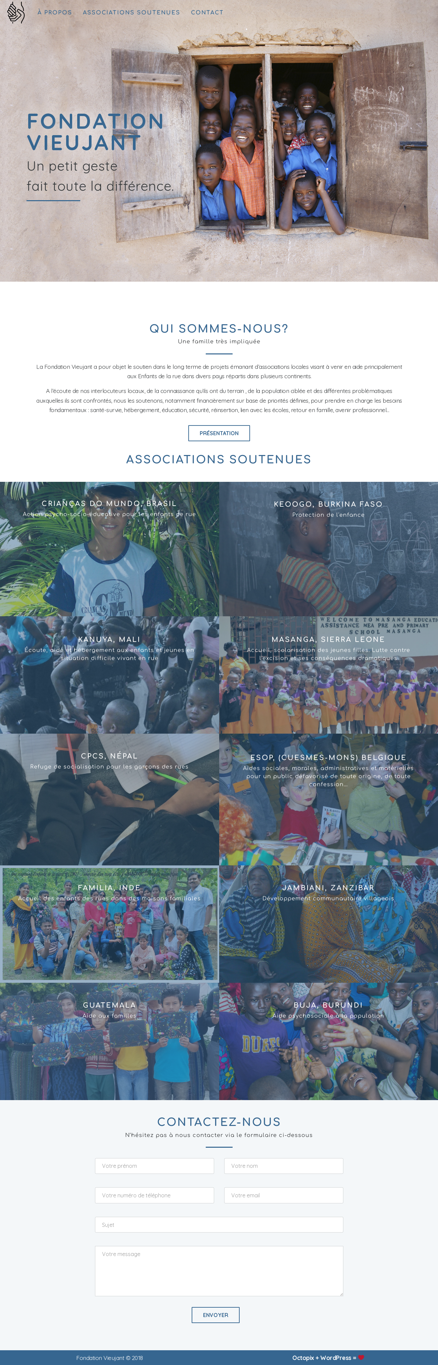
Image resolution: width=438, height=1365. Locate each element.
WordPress (335, 1357)
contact (207, 13)
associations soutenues (131, 13)
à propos (55, 13)
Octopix (303, 1357)
